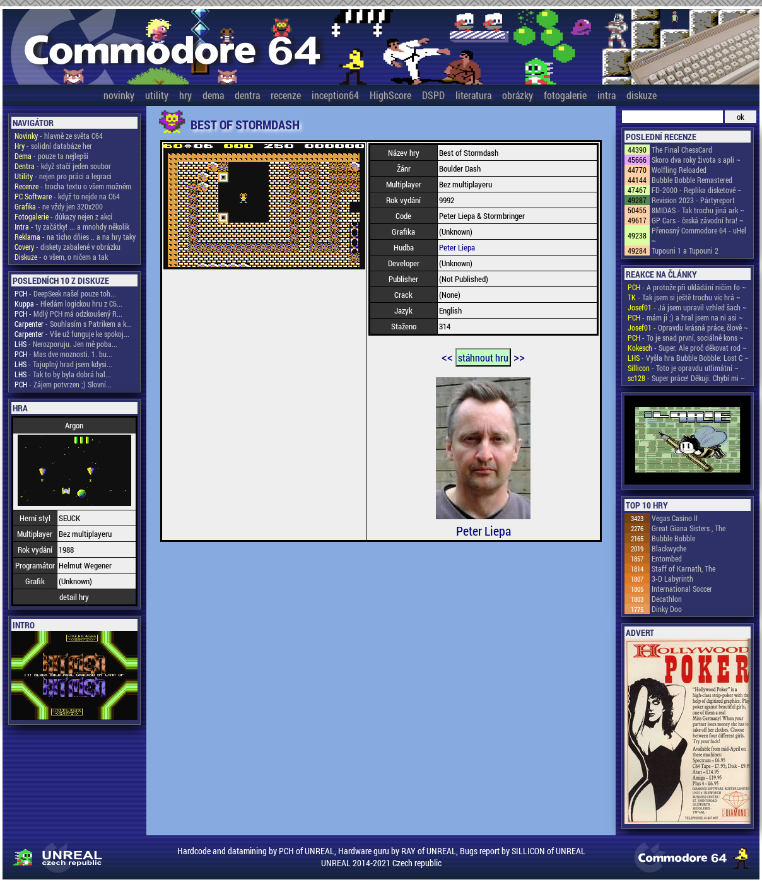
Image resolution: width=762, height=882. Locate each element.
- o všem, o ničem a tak (61, 257)
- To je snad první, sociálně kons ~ (686, 337)
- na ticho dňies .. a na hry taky (75, 237)
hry (185, 95)
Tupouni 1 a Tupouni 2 (685, 250)
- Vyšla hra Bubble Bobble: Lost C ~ (688, 358)
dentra (247, 95)
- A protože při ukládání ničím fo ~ (687, 287)
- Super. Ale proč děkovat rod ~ (687, 348)
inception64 (335, 95)
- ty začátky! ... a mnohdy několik (72, 226)
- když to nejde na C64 (67, 196)
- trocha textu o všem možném (73, 186)
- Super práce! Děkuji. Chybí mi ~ (686, 378)
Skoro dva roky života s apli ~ (696, 160)
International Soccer (682, 589)
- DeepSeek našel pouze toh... (65, 293)
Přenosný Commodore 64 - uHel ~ (699, 235)
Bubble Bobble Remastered (692, 180)
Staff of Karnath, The (683, 568)
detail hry (74, 597)
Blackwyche (669, 548)
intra (606, 95)
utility (156, 95)
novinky (118, 95)
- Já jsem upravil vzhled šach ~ (687, 307)
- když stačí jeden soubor (63, 166)
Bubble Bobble (673, 538)
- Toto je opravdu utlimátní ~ (683, 368)
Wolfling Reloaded (679, 170)
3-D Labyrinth (672, 578)
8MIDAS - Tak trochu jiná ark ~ (698, 210)
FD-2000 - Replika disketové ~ (697, 190)
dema (213, 95)
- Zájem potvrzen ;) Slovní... (63, 384)
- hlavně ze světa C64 (59, 136)
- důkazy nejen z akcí (63, 216)
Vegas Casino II (675, 518)
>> (519, 356)
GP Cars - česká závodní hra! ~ (698, 220)
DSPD (433, 95)
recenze (286, 95)
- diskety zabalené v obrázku (67, 247)
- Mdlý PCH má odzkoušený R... (68, 314)
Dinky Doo (667, 609)
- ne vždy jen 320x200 (59, 206)
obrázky (517, 95)
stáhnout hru (483, 357)
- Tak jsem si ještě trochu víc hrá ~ (684, 297)
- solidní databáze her (53, 146)
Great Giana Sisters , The (688, 528)
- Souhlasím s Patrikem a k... (73, 324)
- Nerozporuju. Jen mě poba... (66, 344)
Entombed (667, 558)
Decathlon (667, 599)
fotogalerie (565, 95)
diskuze (641, 95)
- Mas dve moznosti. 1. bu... (63, 354)
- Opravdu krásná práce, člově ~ (688, 327)
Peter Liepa (457, 247)
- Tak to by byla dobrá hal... (63, 374)
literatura (473, 95)
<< (447, 356)
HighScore (390, 95)
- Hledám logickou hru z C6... (68, 303)
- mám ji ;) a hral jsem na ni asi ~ (685, 317)
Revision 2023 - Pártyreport (693, 200)
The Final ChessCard (682, 149)
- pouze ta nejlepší (51, 156)
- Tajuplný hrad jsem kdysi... (63, 364)
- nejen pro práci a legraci (63, 176)
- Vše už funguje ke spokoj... (72, 334)
